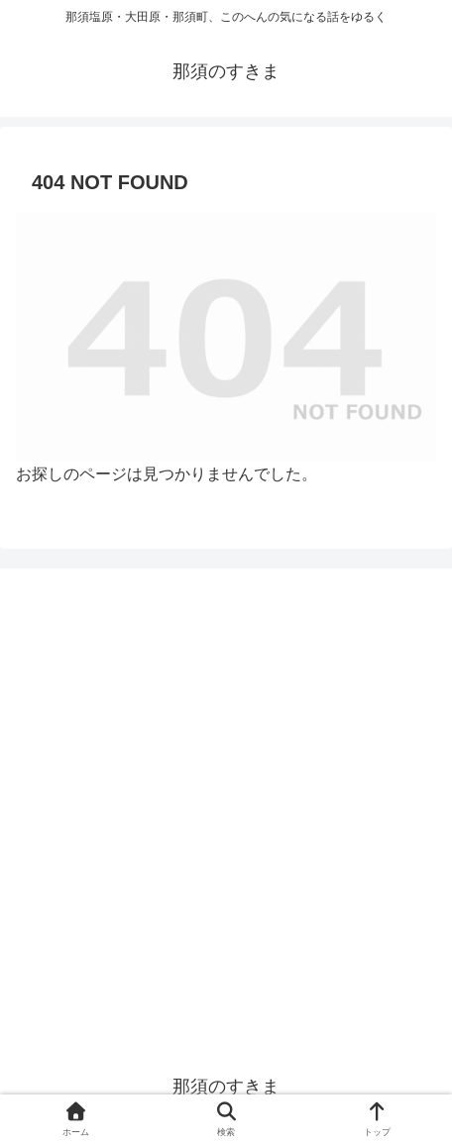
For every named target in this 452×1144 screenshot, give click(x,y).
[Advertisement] (226, 812)
